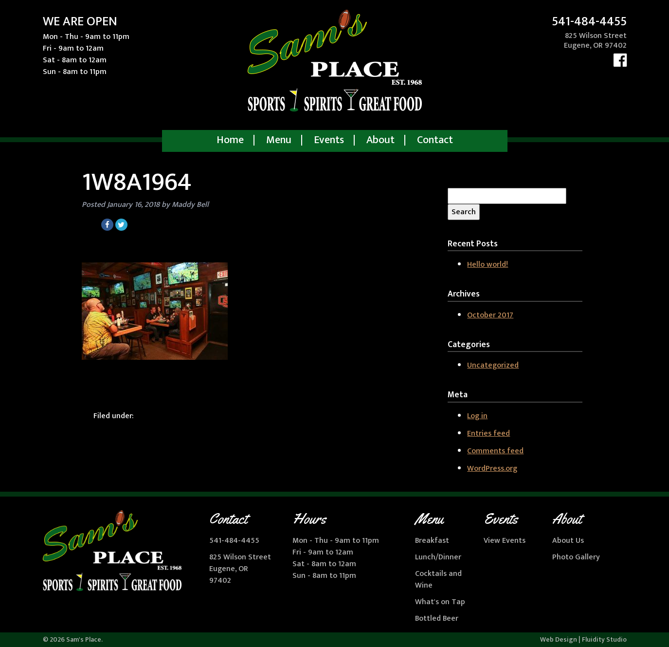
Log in (477, 416)
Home (230, 140)
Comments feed (495, 451)
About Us (568, 540)
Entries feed (488, 433)
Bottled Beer (436, 618)
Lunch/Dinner (438, 557)
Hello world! (487, 264)
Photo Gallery (576, 557)
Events (329, 140)
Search (464, 212)
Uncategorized (493, 365)
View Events (504, 540)
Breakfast (432, 540)
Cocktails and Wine (438, 579)
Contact (435, 140)
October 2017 (490, 315)
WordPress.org (492, 468)
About (380, 140)
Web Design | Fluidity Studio (583, 639)
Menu (278, 140)
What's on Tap (440, 602)
